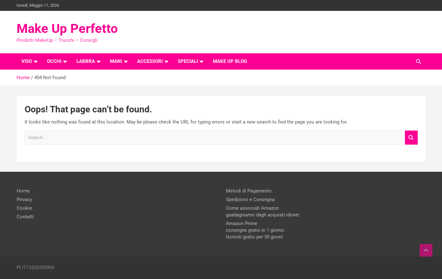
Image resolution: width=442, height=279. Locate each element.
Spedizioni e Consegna (250, 199)
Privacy (24, 199)
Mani (116, 61)
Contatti (25, 217)
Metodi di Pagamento (249, 191)
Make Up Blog (230, 61)
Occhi (54, 61)
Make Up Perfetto (67, 28)
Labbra (85, 61)
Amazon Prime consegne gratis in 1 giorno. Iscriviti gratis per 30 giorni (255, 230)
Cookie (24, 208)
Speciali (188, 61)
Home (23, 191)
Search (411, 138)
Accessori (150, 61)
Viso (26, 61)
